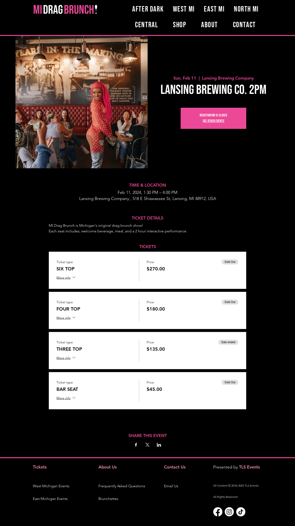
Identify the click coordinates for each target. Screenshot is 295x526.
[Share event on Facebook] (136, 445)
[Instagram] (229, 511)
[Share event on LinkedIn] (159, 445)
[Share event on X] (147, 445)
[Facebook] (217, 511)
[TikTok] (240, 511)
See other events (213, 121)
